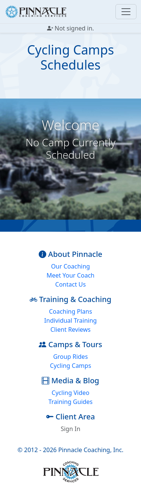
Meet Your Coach (70, 275)
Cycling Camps (70, 365)
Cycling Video (70, 393)
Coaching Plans (70, 311)
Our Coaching (70, 266)
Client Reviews (70, 329)
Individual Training (70, 320)
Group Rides (70, 356)
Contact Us (70, 284)
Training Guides (71, 402)
